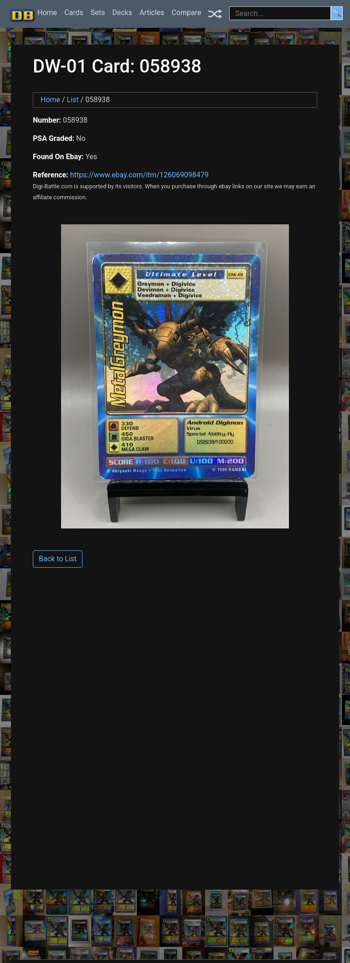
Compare (186, 12)
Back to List (58, 558)
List (73, 99)
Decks (122, 12)
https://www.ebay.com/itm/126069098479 (139, 175)
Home (47, 12)
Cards (73, 12)
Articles (151, 12)
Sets (98, 12)
